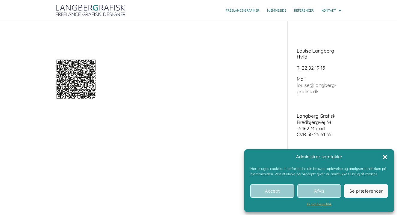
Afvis (319, 191)
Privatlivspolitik (319, 204)
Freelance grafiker (242, 10)
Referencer (304, 10)
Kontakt (329, 10)
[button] (385, 157)
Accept (272, 191)
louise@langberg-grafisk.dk (317, 88)
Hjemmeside (276, 10)
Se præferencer (366, 191)
